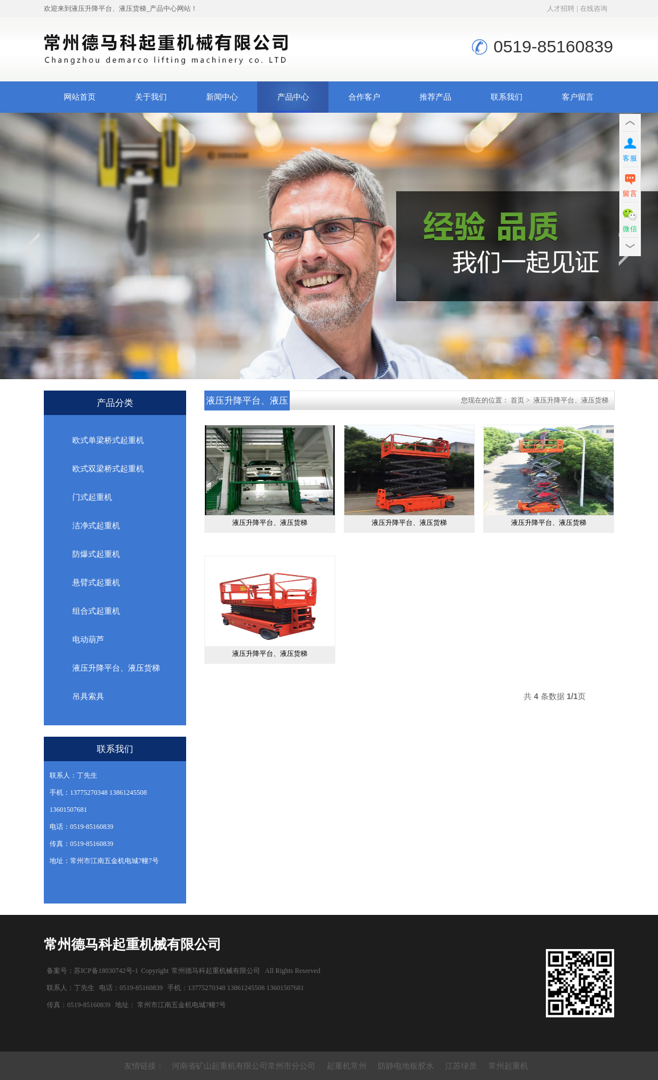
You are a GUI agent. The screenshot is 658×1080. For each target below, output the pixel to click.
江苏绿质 (461, 1065)
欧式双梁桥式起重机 (108, 469)
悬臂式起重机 (96, 582)
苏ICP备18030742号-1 (106, 971)
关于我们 (151, 97)
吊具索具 (88, 696)
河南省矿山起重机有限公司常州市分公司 (243, 1065)
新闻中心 (222, 97)
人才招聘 (560, 9)
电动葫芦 (88, 639)
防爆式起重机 (96, 554)
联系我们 (507, 97)
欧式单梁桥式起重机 (108, 440)
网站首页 (80, 97)
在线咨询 (593, 9)
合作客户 (364, 97)
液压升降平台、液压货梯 (116, 668)
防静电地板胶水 (406, 1065)
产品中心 (293, 97)
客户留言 (578, 97)
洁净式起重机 (96, 525)
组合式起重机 (96, 611)
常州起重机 (508, 1065)
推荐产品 (435, 97)
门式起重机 (92, 497)
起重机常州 (347, 1065)
